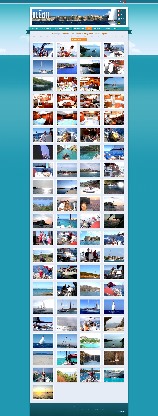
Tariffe (108, 28)
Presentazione (34, 28)
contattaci (113, 407)
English (123, 19)
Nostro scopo (58, 28)
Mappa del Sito (100, 409)
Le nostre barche (79, 28)
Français (123, 11)
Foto (88, 28)
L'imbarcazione (46, 28)
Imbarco (68, 28)
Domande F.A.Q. (98, 28)
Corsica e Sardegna (82, 409)
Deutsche (123, 23)
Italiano (123, 15)
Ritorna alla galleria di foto (79, 39)
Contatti (116, 28)
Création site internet (122, 413)
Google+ (107, 409)
